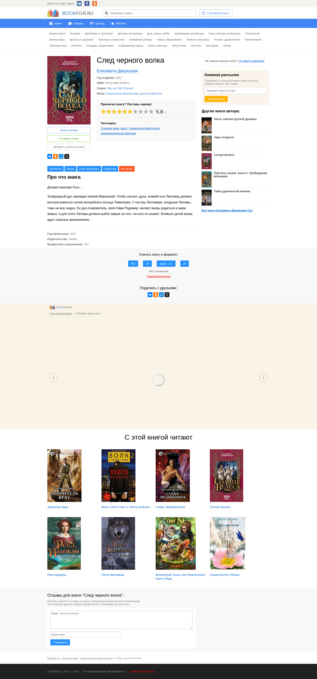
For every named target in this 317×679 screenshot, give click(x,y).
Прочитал (55, 168)
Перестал (110, 168)
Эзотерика (212, 45)
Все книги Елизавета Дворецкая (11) (227, 210)
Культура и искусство (111, 39)
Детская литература (130, 33)
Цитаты (100, 23)
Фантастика (179, 45)
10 (151, 111)
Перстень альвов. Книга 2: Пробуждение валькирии (234, 174)
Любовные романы (140, 39)
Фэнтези (196, 45)
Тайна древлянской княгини (226, 191)
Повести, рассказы (197, 39)
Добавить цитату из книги (69, 146)
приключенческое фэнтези (118, 133)
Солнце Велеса (218, 154)
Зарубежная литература (189, 33)
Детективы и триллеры (99, 33)
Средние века (110, 128)
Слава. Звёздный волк (170, 507)
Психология (252, 33)
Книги (58, 23)
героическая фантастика (122, 93)
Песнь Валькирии (113, 574)
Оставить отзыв (69, 138)
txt (147, 263)
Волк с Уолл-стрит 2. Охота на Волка (125, 507)
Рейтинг (121, 23)
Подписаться (216, 99)
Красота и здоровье (82, 39)
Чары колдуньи (218, 137)
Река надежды (56, 574)
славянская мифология (144, 128)
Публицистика (58, 45)
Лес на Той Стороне (120, 88)
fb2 (133, 263)
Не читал (127, 168)
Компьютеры (57, 39)
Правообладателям (142, 671)
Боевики (75, 33)
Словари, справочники (100, 45)
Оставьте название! (252, 61)
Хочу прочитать (89, 168)
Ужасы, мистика (157, 45)
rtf (184, 263)
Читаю (70, 168)
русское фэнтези (151, 93)
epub (166, 263)
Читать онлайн (69, 130)
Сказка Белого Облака (224, 574)
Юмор (227, 45)
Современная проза (130, 45)
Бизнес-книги (57, 33)
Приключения (253, 39)
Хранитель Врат (57, 507)
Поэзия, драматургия (227, 39)
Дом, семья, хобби (158, 33)
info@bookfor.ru (116, 671)
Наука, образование (169, 39)
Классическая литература (224, 33)
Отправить (60, 642)
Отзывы (78, 23)
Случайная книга (218, 13)
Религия (76, 45)
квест (123, 128)
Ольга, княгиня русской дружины (229, 119)
